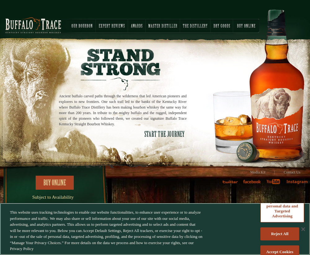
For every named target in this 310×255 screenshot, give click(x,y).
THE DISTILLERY (195, 26)
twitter (233, 183)
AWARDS (136, 26)
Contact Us (292, 172)
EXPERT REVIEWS (112, 26)
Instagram (297, 183)
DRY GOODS (221, 26)
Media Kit (257, 172)
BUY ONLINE (246, 26)
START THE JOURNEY (164, 134)
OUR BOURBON (77, 26)
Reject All (280, 233)
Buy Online (54, 183)
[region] (155, 229)
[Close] (303, 229)
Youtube (275, 183)
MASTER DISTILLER (163, 26)
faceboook (253, 183)
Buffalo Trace (33, 25)
